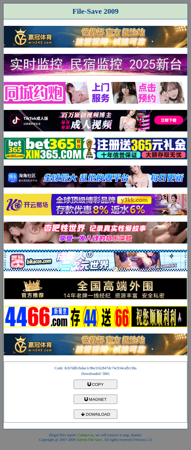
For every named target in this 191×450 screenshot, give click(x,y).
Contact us (86, 435)
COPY (95, 384)
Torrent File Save (89, 440)
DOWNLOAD (95, 414)
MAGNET (95, 399)
